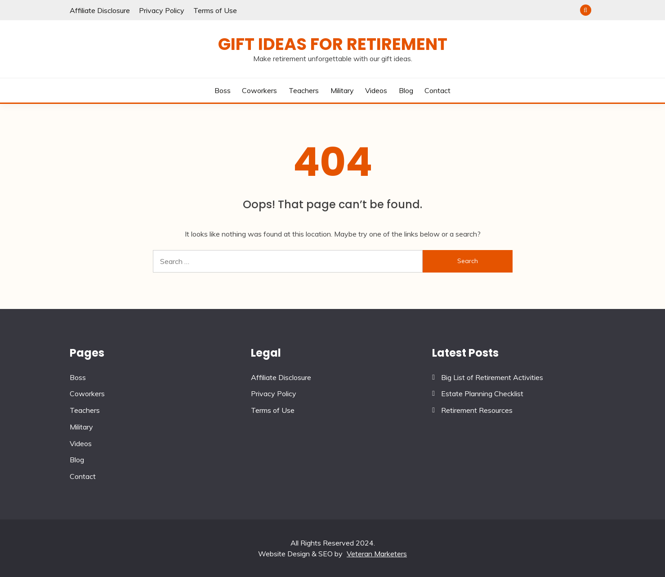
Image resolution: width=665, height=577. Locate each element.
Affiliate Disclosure (100, 10)
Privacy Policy (161, 10)
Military (342, 90)
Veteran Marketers (377, 553)
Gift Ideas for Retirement (332, 44)
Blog (406, 90)
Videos (376, 90)
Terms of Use (215, 10)
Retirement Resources (477, 410)
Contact (437, 90)
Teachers (304, 90)
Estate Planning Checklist (482, 393)
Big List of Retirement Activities (492, 377)
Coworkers (259, 90)
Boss (222, 90)
